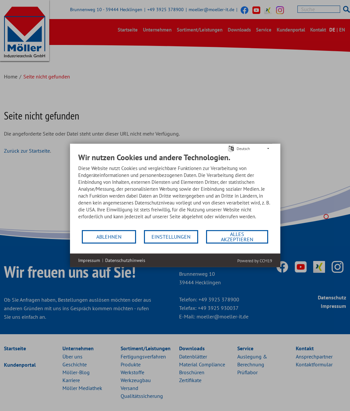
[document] (175, 191)
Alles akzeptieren (237, 237)
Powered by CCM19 (254, 261)
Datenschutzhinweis (125, 260)
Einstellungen (171, 236)
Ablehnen (109, 236)
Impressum (89, 260)
